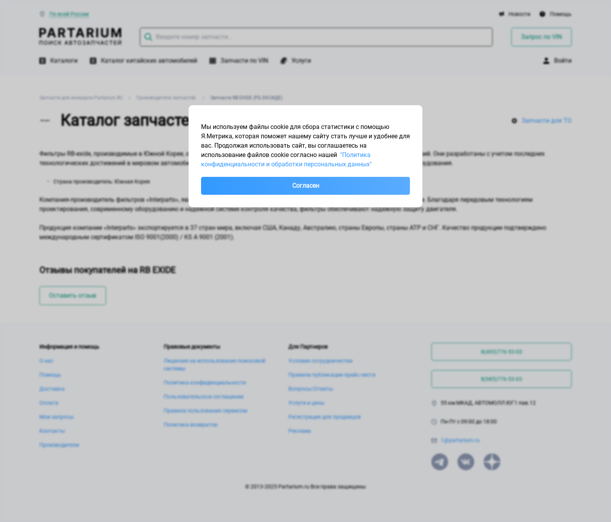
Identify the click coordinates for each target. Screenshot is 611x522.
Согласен (305, 185)
